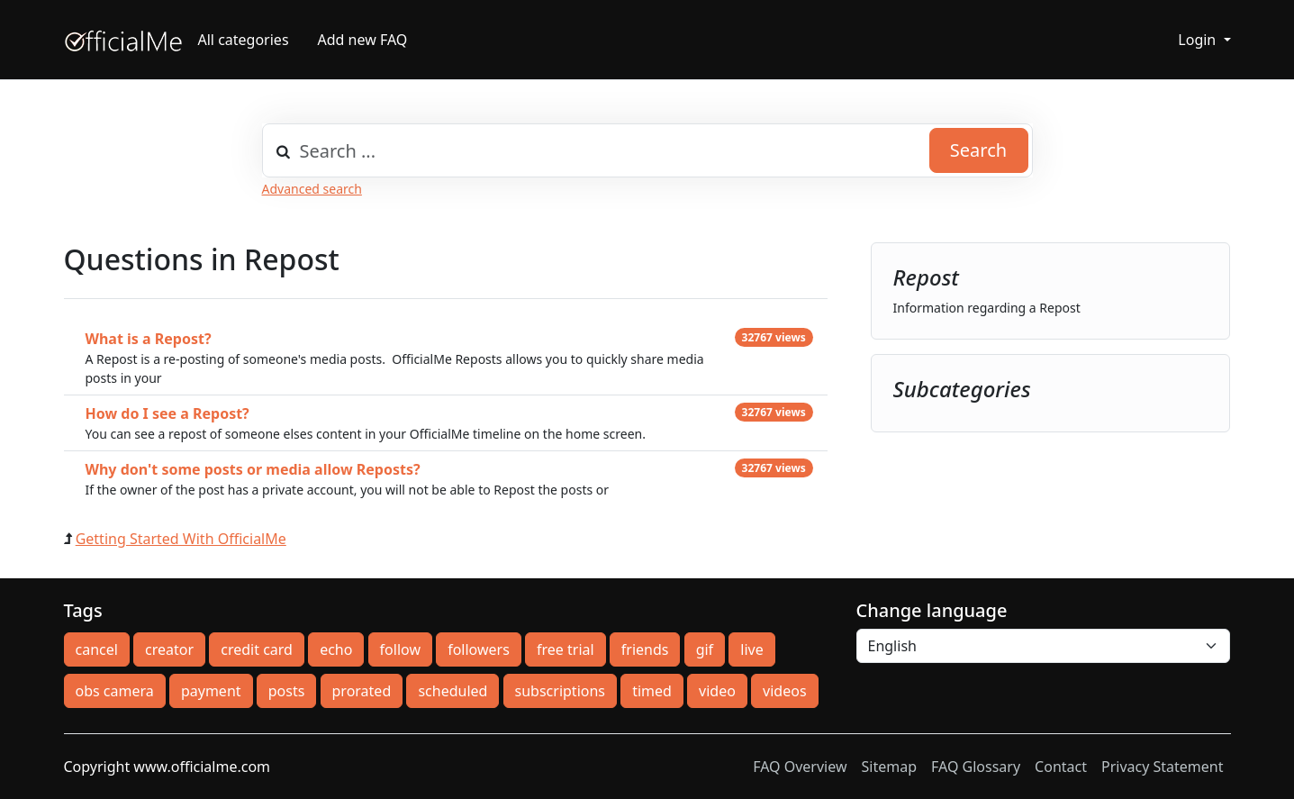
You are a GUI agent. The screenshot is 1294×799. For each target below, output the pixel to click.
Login (1198, 40)
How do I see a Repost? (167, 413)
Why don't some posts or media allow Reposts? (253, 469)
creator (169, 649)
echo (336, 649)
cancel (97, 649)
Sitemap (890, 766)
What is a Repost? (149, 339)
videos (784, 691)
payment (211, 691)
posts (286, 691)
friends (645, 649)
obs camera (115, 691)
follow (400, 649)
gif (704, 649)
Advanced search (312, 188)
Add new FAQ (363, 40)
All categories (243, 40)
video (717, 691)
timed (652, 691)
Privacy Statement (1162, 766)
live (751, 649)
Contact (1061, 766)
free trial (565, 649)
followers (479, 649)
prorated (362, 691)
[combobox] (647, 150)
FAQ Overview (799, 766)
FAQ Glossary (975, 766)
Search (978, 150)
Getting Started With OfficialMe (181, 539)
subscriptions (560, 691)
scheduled (452, 691)
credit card (257, 649)
